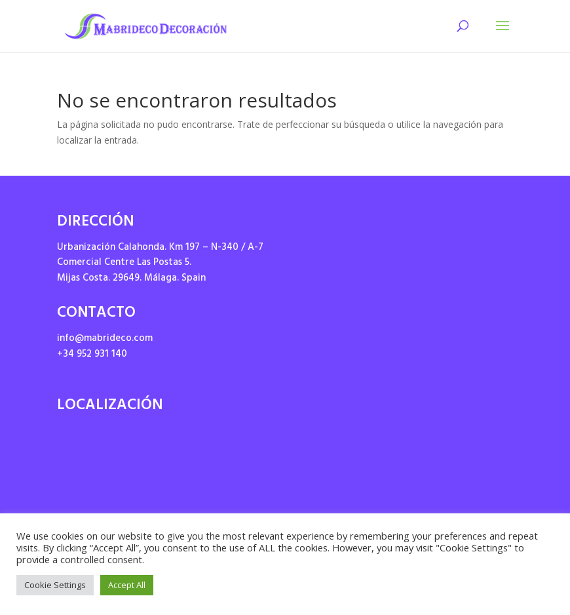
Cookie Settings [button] (55, 585)
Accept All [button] (126, 585)
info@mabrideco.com (105, 339)
